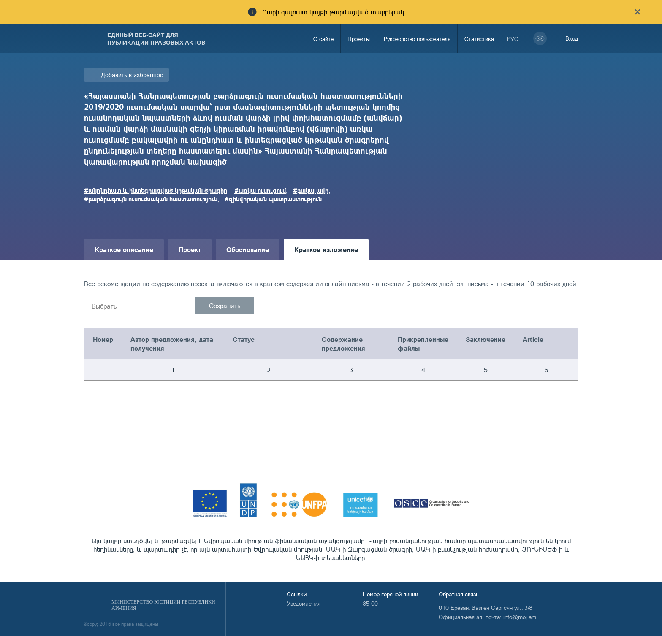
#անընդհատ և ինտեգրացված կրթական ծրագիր (155, 190)
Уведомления (303, 603)
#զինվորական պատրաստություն (273, 199)
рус (512, 38)
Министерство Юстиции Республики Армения (163, 605)
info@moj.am (519, 616)
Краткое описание (124, 249)
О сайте (323, 38)
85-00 (370, 603)
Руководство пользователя (417, 38)
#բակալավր (310, 190)
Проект (190, 249)
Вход (571, 38)
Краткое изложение (326, 249)
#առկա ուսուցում (260, 190)
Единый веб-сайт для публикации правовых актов (156, 38)
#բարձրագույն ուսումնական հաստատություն (150, 199)
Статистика (479, 38)
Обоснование (247, 249)
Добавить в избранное (132, 75)
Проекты (358, 38)
